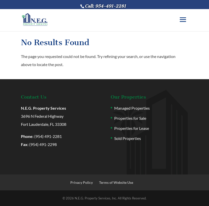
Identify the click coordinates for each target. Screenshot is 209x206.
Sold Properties (127, 138)
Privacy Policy (81, 182)
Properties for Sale (130, 118)
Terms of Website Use (116, 182)
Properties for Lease (131, 128)
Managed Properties (132, 108)
